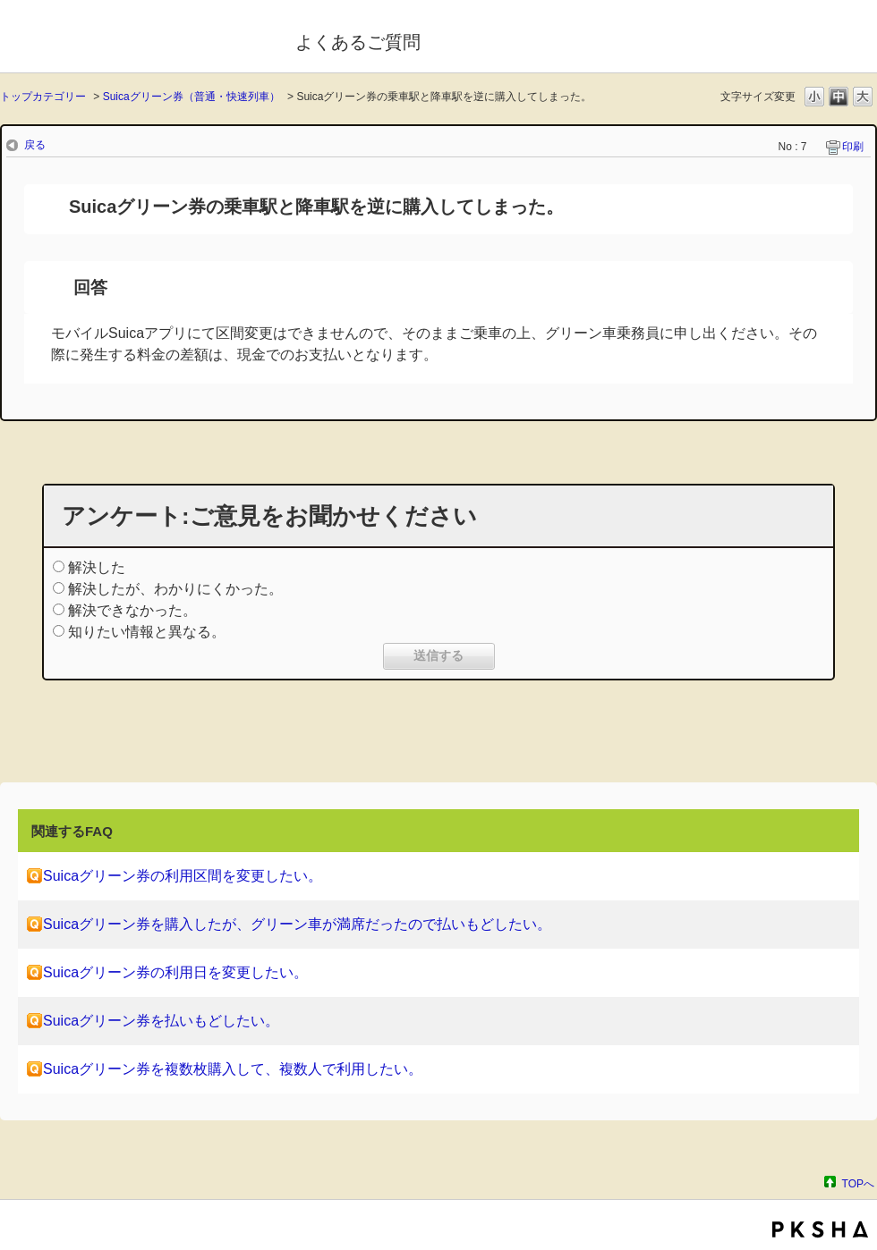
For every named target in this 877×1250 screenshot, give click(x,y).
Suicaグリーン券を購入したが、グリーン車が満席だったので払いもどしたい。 (297, 924)
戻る (35, 145)
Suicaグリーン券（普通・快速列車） (191, 96)
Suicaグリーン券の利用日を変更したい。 (175, 972)
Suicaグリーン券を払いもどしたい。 (161, 1020)
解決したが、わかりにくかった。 (175, 588)
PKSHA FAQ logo (820, 1229)
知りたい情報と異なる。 (147, 631)
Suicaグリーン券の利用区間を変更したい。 (182, 875)
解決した (96, 567)
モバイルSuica (135, 38)
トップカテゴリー (43, 96)
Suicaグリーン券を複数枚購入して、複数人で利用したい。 (232, 1069)
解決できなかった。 (132, 610)
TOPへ (858, 1183)
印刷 (853, 146)
